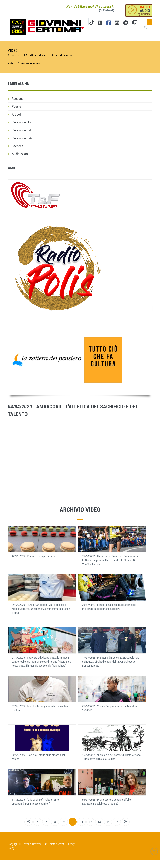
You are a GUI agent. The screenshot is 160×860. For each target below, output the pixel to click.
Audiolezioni (20, 154)
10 (72, 822)
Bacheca (17, 146)
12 (90, 822)
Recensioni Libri (22, 138)
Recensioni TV (21, 122)
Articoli (17, 114)
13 (99, 822)
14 (108, 822)
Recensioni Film (22, 130)
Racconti (18, 99)
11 (81, 822)
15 (116, 822)
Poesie (16, 106)
